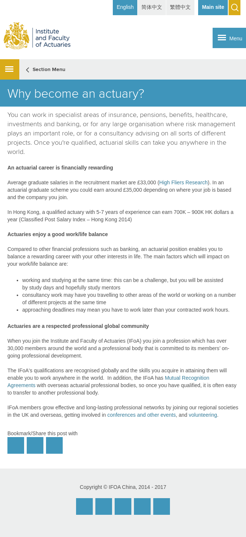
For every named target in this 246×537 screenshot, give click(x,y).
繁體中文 (180, 7)
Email (84, 506)
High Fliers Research (183, 182)
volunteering (203, 415)
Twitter (142, 506)
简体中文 (151, 7)
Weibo (103, 506)
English (125, 7)
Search (234, 7)
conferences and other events (141, 415)
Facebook (123, 506)
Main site (213, 7)
